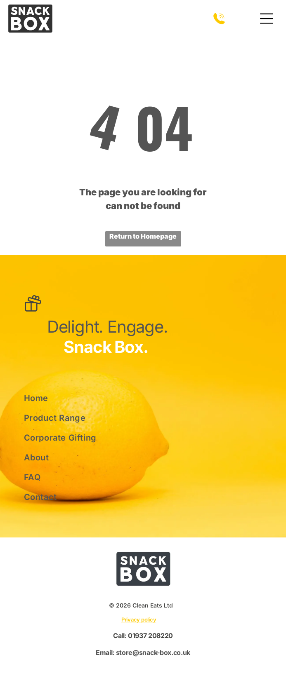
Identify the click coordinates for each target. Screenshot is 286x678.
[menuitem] (72, 398)
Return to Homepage (143, 236)
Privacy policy (138, 619)
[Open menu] (266, 18)
